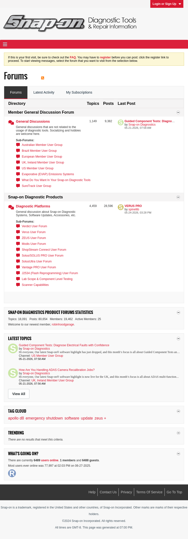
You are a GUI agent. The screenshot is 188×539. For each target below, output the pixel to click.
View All (18, 394)
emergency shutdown (44, 418)
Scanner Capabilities (35, 285)
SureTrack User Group (36, 186)
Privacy (126, 492)
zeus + (100, 418)
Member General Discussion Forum (41, 112)
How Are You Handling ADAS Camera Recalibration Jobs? (57, 370)
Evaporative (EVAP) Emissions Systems (48, 174)
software (71, 418)
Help (91, 492)
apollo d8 (16, 418)
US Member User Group (37, 168)
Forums (16, 92)
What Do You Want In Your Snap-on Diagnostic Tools (56, 180)
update (87, 418)
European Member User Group (42, 156)
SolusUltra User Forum (37, 261)
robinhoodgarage (63, 324)
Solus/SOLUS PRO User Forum (42, 255)
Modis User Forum (34, 244)
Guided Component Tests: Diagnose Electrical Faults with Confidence (64, 345)
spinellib (134, 209)
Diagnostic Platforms (33, 206)
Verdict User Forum (34, 226)
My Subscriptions (79, 92)
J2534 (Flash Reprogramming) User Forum (50, 273)
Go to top (174, 492)
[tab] (15, 92)
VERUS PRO (133, 206)
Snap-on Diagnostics (142, 124)
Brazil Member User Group (39, 150)
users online (50, 460)
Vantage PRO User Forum (39, 267)
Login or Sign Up (167, 4)
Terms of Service (149, 492)
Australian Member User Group (42, 145)
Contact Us (108, 492)
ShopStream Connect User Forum (44, 249)
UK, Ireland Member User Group (43, 162)
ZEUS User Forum (34, 238)
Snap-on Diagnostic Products (35, 197)
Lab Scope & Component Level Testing (47, 279)
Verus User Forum (34, 232)
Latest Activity (43, 92)
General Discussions (33, 121)
